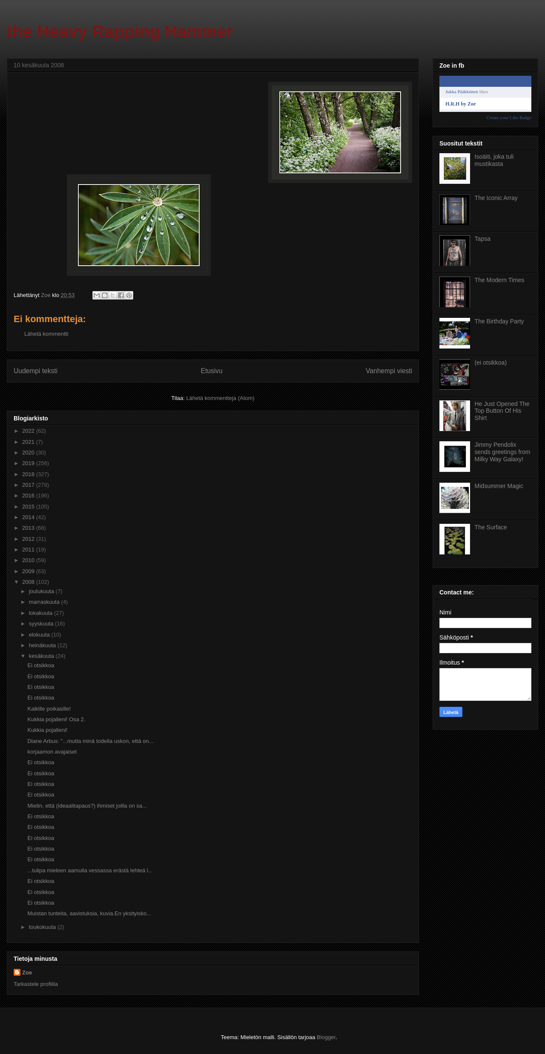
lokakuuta (41, 613)
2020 (29, 452)
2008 (29, 582)
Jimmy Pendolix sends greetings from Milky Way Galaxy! (503, 452)
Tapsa (482, 238)
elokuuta (40, 634)
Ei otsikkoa (40, 665)
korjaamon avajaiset (52, 751)
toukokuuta (43, 927)
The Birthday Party (499, 321)
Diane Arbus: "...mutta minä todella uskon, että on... (90, 741)
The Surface (491, 527)
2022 (29, 431)
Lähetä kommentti (46, 334)
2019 (29, 463)
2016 (29, 495)
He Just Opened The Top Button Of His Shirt (502, 411)
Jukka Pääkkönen (461, 91)
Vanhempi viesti (389, 370)
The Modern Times (500, 280)
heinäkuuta (43, 645)
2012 (29, 539)
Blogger (326, 1037)
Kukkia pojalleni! (47, 730)
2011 (29, 549)
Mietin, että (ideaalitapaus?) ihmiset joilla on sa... (86, 806)
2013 (29, 528)
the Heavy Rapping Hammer (120, 31)
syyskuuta (42, 623)
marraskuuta (45, 602)
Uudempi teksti (35, 370)
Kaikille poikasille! (49, 709)
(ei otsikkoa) (491, 362)
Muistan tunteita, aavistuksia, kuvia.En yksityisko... (89, 913)
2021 (29, 442)
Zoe (27, 972)
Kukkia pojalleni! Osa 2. (56, 719)
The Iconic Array (496, 197)
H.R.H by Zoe (460, 104)
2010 (29, 560)
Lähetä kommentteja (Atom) (220, 398)
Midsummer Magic (499, 486)
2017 (29, 485)
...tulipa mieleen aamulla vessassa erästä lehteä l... (89, 870)
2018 (29, 474)
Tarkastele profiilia (36, 984)
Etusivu (212, 370)
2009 (29, 571)
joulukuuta (42, 591)
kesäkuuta (42, 656)
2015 (29, 506)
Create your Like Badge (509, 117)
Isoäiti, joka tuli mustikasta (494, 160)
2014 (29, 517)
